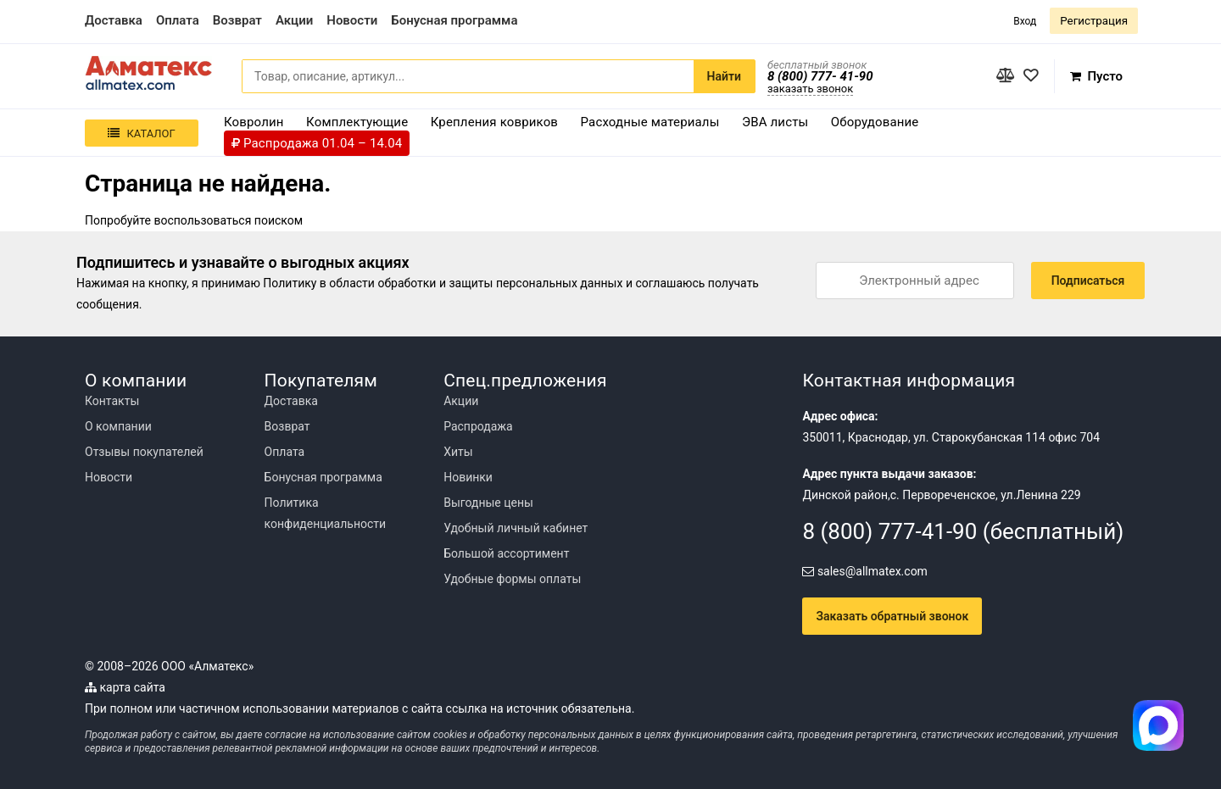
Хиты (457, 451)
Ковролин (254, 122)
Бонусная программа (323, 477)
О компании (118, 426)
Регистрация (1094, 20)
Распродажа (478, 426)
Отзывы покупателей (144, 451)
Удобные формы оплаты (512, 579)
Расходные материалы (650, 122)
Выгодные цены (488, 502)
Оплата (285, 451)
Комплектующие (357, 122)
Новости (108, 477)
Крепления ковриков (494, 122)
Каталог (141, 133)
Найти (724, 76)
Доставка (291, 401)
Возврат (287, 426)
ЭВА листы (775, 122)
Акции (460, 401)
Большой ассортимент (506, 553)
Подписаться (1088, 280)
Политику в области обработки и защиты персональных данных (442, 283)
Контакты (112, 401)
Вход (1024, 21)
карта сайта (125, 687)
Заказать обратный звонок (892, 616)
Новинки (468, 477)
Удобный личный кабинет (515, 528)
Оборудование (875, 122)
